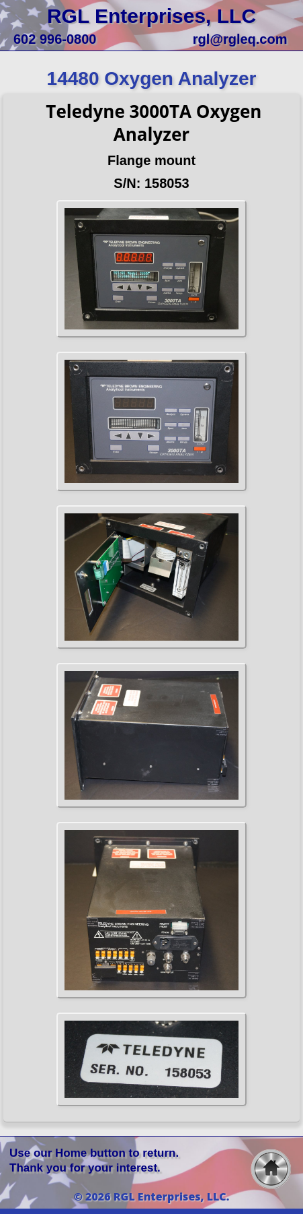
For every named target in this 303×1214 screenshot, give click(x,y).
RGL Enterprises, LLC (151, 16)
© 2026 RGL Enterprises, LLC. (152, 1196)
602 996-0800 (54, 39)
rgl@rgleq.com (240, 39)
